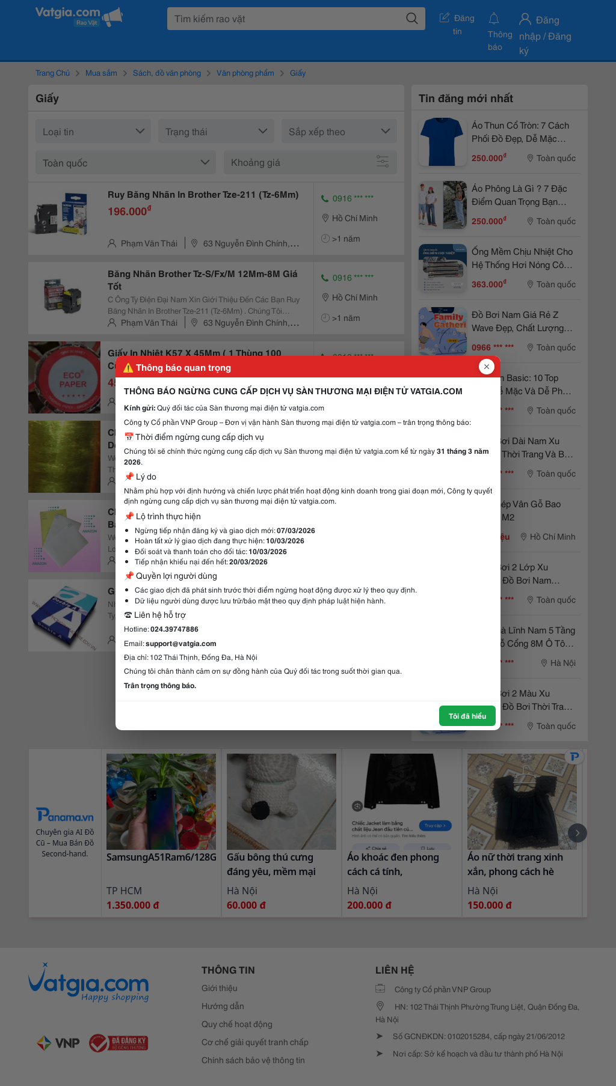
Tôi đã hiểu (467, 715)
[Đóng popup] (486, 366)
